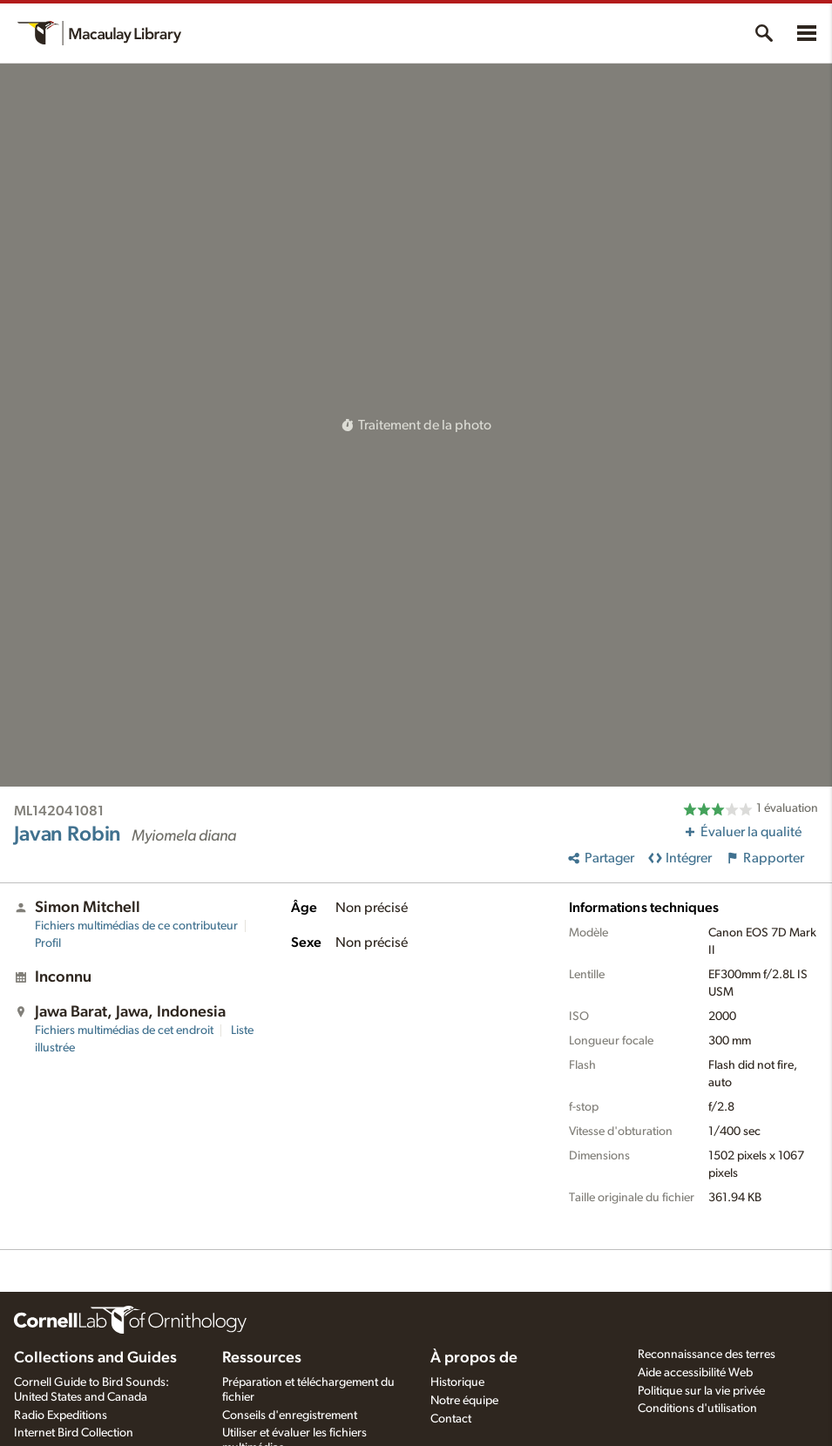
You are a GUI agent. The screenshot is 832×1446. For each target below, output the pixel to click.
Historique (457, 1382)
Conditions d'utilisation (697, 1408)
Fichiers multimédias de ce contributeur (136, 926)
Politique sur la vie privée (701, 1391)
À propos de (473, 1358)
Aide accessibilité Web (695, 1373)
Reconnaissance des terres (706, 1354)
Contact (450, 1419)
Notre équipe (464, 1401)
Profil (48, 943)
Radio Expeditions (60, 1415)
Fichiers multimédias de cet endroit (124, 1030)
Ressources (261, 1358)
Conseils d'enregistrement (289, 1415)
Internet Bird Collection (73, 1433)
